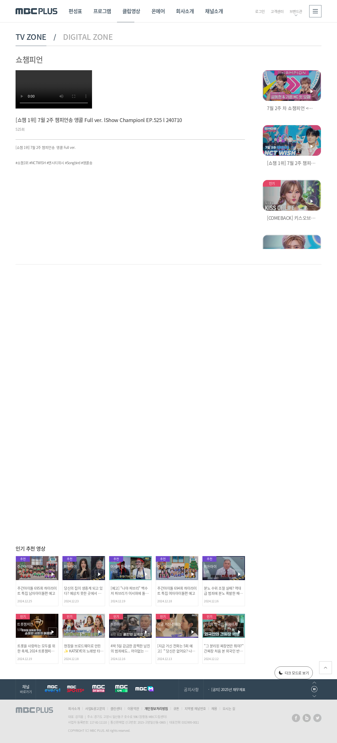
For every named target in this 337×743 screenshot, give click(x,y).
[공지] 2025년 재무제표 (228, 689)
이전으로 (314, 682)
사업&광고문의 (95, 708)
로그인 (260, 11)
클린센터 (116, 708)
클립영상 (131, 11)
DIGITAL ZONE (88, 37)
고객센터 (277, 11)
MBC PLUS (36, 11)
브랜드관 (296, 11)
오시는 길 (229, 708)
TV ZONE (31, 37)
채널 (26, 689)
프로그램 (102, 11)
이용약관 (133, 708)
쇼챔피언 (29, 59)
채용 (214, 708)
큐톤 (176, 708)
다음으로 (314, 696)
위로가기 (325, 667)
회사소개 (185, 11)
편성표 (75, 11)
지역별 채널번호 (195, 708)
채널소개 (214, 11)
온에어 (158, 11)
